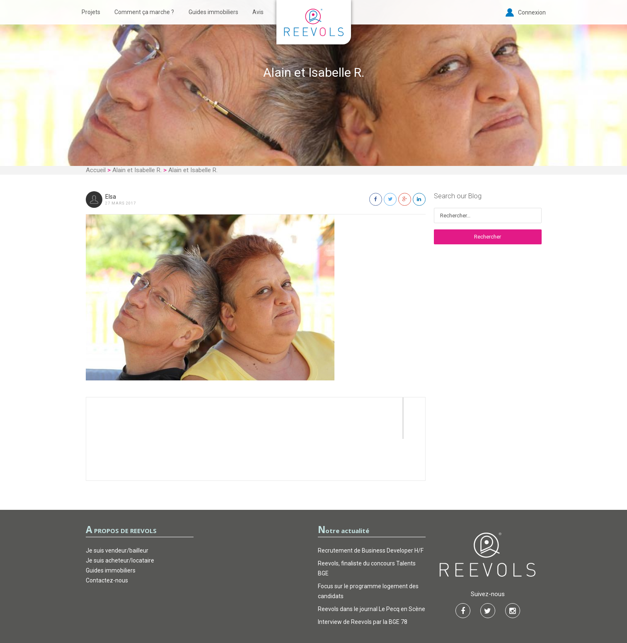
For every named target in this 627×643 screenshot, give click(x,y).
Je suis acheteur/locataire (120, 519)
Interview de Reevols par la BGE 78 (362, 580)
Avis (258, 12)
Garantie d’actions (313, 611)
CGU (271, 611)
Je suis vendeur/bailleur (117, 509)
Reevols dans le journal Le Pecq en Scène (371, 567)
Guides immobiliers (213, 12)
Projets (91, 12)
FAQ (355, 611)
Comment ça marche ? (144, 12)
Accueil (96, 170)
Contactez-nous (107, 539)
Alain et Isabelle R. (137, 170)
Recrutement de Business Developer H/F (371, 509)
